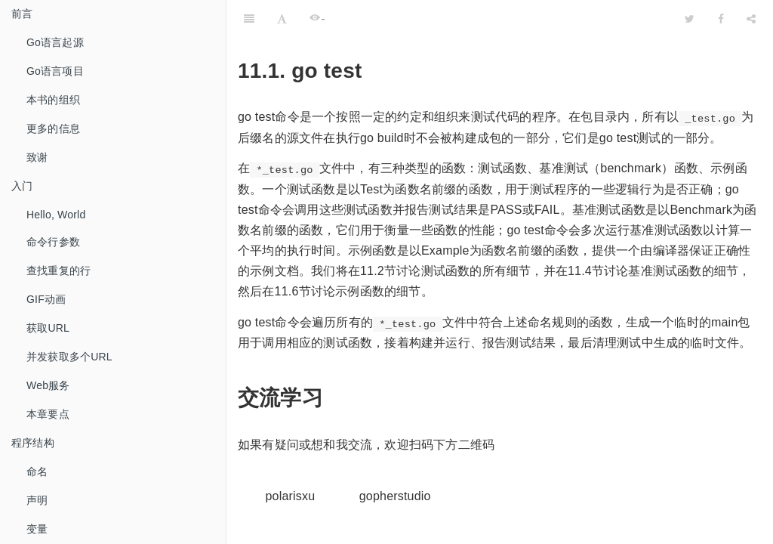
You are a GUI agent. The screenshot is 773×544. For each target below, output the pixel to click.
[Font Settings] (282, 19)
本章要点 (47, 414)
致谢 (37, 157)
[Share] (751, 19)
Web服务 (48, 385)
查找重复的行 (58, 270)
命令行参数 (53, 242)
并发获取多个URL (69, 357)
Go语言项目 (55, 71)
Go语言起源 (55, 42)
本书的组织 (53, 100)
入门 (21, 186)
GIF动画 (46, 299)
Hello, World (55, 215)
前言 (21, 14)
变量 (37, 529)
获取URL (47, 328)
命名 (37, 471)
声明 (37, 500)
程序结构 (32, 443)
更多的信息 (53, 128)
